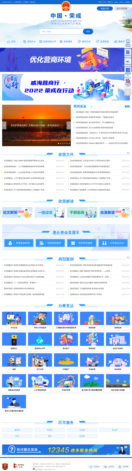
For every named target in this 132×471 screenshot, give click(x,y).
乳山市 (115, 430)
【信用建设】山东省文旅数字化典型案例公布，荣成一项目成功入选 (91, 277)
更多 (127, 106)
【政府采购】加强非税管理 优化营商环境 (18, 288)
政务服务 (118, 369)
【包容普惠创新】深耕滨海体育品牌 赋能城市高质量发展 (90, 265)
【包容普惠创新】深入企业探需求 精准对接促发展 (94, 128)
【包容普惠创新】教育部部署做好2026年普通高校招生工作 (91, 172)
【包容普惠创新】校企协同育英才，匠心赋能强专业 (94, 122)
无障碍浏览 (17, 2)
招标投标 (118, 328)
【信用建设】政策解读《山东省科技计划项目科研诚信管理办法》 (91, 190)
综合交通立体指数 (118, 390)
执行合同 (40, 369)
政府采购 (92, 328)
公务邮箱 (127, 2)
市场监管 (92, 369)
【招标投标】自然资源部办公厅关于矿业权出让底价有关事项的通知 (91, 184)
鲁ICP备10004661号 (59, 466)
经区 (17, 436)
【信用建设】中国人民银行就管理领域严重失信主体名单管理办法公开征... (25, 161)
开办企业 (14, 328)
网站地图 (123, 466)
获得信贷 (92, 348)
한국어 (121, 2)
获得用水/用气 (40, 348)
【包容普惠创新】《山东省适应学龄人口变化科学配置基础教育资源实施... (25, 172)
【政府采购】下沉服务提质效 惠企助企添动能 (86, 288)
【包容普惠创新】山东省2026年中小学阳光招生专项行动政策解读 (91, 161)
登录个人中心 (102, 2)
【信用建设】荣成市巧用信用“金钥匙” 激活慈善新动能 (23, 294)
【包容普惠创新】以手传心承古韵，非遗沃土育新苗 (94, 138)
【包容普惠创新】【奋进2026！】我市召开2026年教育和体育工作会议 (101, 133)
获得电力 (14, 348)
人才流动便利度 (40, 390)
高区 (50, 436)
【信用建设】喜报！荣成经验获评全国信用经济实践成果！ (97, 112)
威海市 (17, 430)
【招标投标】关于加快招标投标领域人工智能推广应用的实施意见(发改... (91, 178)
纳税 (14, 369)
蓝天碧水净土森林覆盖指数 (92, 390)
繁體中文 (110, 2)
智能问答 (32, 2)
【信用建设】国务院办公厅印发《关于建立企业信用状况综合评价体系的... (25, 184)
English (116, 2)
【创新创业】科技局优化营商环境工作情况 (85, 294)
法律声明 (109, 466)
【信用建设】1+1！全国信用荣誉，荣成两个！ (20, 283)
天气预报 (25, 2)
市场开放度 (66, 390)
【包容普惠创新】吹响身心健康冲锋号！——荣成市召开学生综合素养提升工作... (102, 143)
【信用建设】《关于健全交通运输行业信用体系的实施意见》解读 (25, 178)
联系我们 (94, 466)
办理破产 (66, 369)
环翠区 (50, 430)
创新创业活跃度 (14, 390)
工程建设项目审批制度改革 (66, 328)
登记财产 (66, 348)
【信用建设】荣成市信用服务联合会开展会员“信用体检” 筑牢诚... (25, 265)
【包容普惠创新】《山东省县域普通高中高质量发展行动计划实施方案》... (91, 166)
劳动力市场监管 (40, 328)
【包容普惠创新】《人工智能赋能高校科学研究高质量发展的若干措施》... (25, 166)
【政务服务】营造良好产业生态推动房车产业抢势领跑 (23, 277)
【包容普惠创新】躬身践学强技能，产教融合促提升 (94, 117)
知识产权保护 (118, 348)
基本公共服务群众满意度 (14, 411)
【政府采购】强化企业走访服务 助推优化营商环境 (88, 283)
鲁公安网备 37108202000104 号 (44, 469)
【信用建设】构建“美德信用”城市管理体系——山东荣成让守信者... (91, 271)
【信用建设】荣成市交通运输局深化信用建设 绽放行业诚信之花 (25, 271)
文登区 (82, 430)
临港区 (82, 436)
